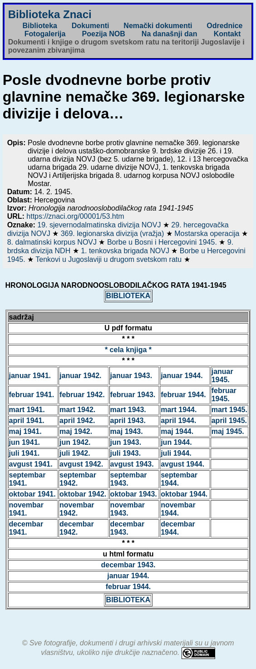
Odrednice (224, 26)
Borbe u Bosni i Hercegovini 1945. (163, 242)
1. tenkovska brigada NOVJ (126, 251)
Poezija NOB (103, 34)
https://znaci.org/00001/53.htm (75, 216)
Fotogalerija (45, 34)
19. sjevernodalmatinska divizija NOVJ (100, 225)
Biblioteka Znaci (50, 14)
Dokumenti (90, 26)
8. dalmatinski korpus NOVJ (53, 242)
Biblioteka (39, 26)
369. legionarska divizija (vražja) (113, 233)
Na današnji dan (169, 34)
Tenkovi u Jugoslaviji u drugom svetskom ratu (109, 259)
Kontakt (227, 34)
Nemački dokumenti (157, 26)
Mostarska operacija (207, 233)
